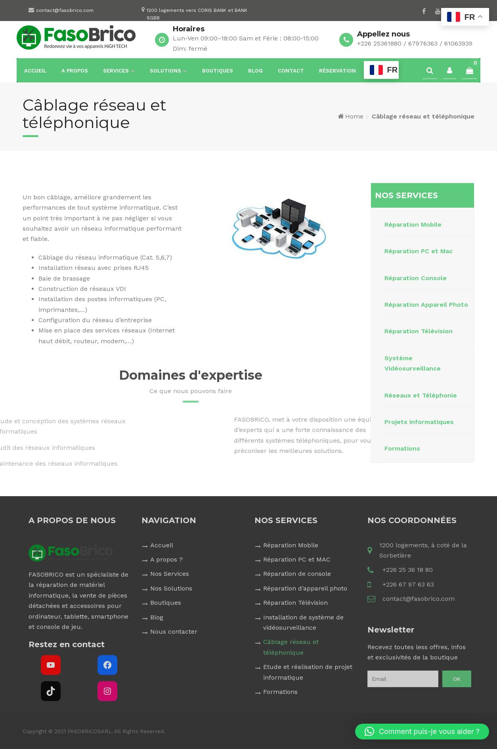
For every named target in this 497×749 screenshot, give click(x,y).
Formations (402, 448)
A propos (74, 71)
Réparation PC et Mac (418, 251)
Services (116, 71)
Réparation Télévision (418, 331)
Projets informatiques (419, 422)
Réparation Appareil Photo (426, 304)
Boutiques (217, 71)
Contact (291, 71)
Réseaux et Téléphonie (420, 395)
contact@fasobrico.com (65, 10)
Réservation (337, 71)
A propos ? (166, 559)
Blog (255, 71)
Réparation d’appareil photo (305, 588)
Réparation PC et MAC (297, 559)
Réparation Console (415, 278)
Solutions (165, 71)
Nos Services (169, 573)
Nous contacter (173, 631)
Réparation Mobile (413, 224)
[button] (422, 731)
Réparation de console (297, 573)
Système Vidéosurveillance (412, 363)
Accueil (35, 71)
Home (354, 116)
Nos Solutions (171, 588)
